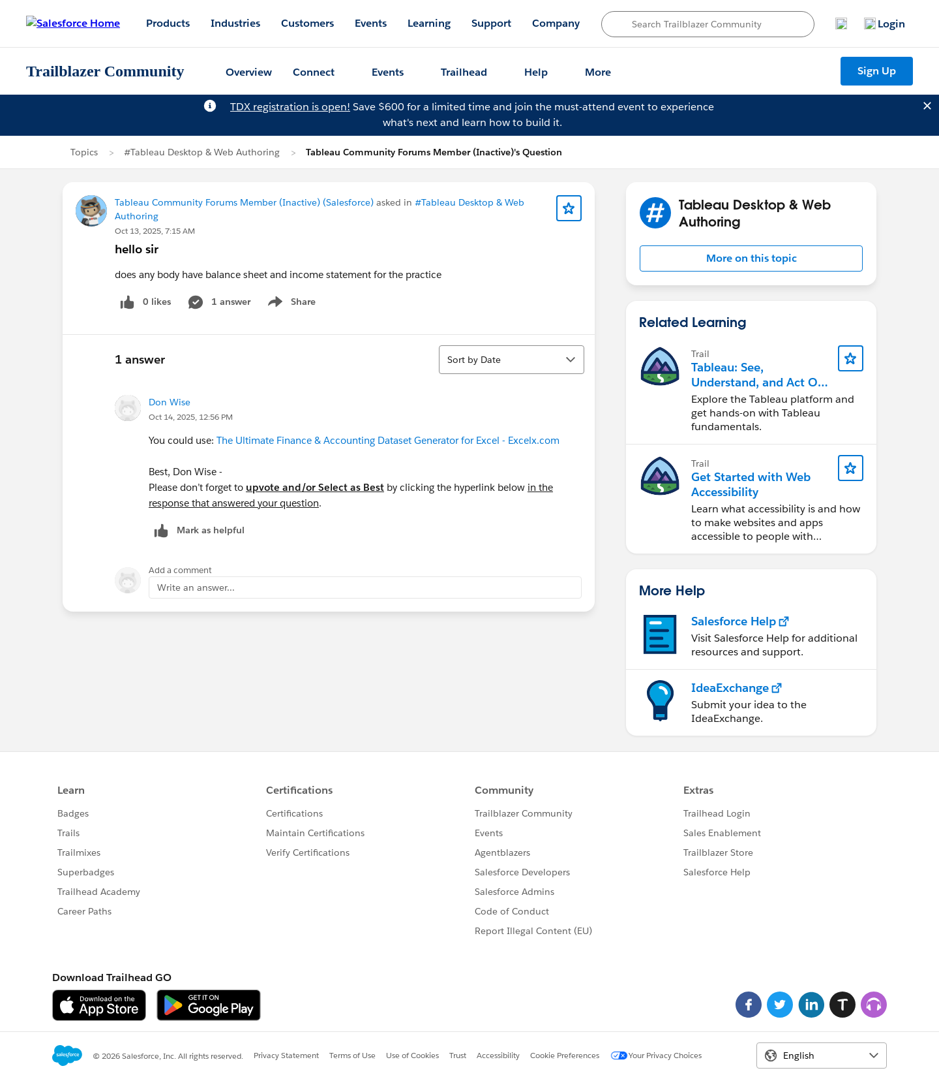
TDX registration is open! (290, 107)
